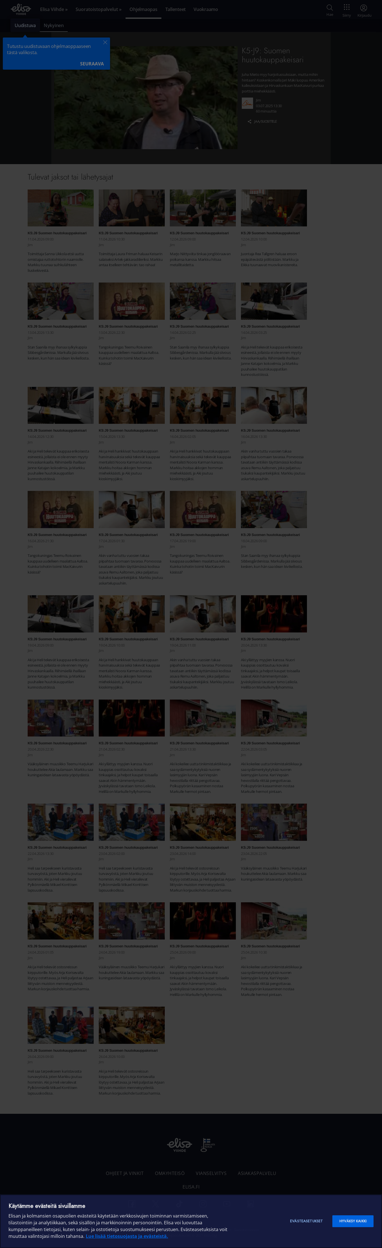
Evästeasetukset (306, 1221)
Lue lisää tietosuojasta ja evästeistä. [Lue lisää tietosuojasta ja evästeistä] (127, 1236)
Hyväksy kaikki (352, 1221)
